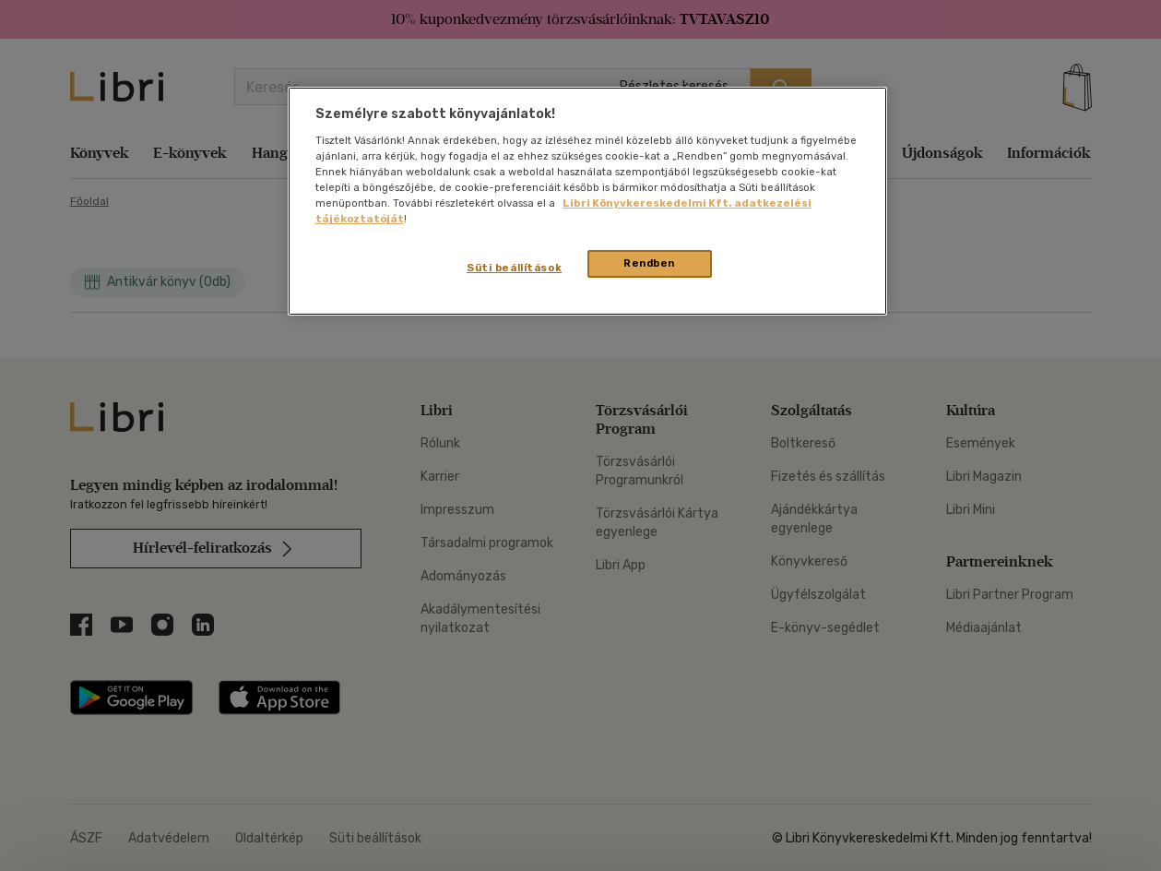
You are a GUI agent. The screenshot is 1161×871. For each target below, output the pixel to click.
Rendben (649, 263)
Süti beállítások (514, 267)
